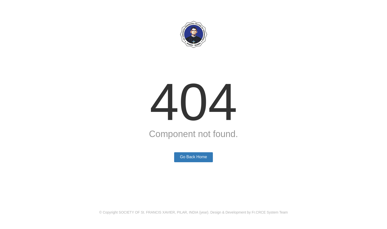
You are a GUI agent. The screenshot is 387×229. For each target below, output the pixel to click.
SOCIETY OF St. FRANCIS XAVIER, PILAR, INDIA (158, 212)
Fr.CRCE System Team (270, 212)
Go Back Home (193, 157)
